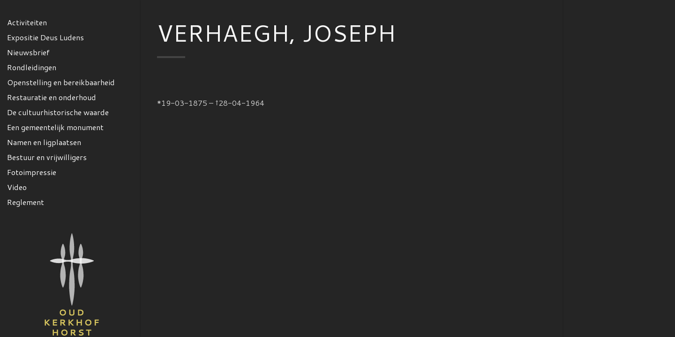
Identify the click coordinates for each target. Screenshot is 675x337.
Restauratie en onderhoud (51, 97)
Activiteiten (27, 22)
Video (17, 187)
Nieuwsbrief (28, 52)
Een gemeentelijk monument (55, 127)
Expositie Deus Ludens (45, 37)
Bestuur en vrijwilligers (47, 157)
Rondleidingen (31, 67)
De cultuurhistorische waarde (58, 112)
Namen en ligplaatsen (44, 142)
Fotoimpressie (31, 172)
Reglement (25, 202)
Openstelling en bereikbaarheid (61, 82)
